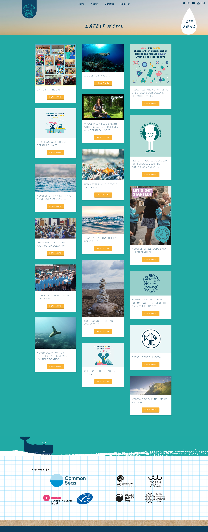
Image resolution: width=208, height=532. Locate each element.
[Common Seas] (68, 480)
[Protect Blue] (155, 498)
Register (125, 3)
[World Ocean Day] (125, 498)
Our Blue (109, 3)
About (94, 3)
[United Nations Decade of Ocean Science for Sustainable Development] (125, 481)
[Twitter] (184, 3)
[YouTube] (198, 3)
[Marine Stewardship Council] (85, 498)
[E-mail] (203, 3)
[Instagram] (189, 3)
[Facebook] (194, 3)
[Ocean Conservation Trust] (57, 499)
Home (81, 3)
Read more (55, 97)
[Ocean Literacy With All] (155, 481)
